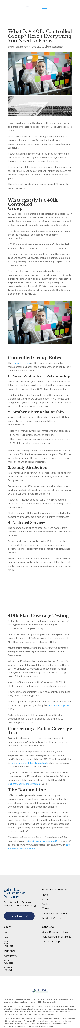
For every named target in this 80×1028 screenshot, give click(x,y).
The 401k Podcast (8, 943)
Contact (46, 904)
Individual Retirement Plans (56, 937)
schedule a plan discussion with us (42, 841)
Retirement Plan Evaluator (56, 913)
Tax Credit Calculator (53, 918)
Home (45, 895)
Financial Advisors (8, 962)
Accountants (11, 956)
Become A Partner (9, 968)
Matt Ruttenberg (20, 46)
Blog (6, 932)
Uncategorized (55, 46)
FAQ (6, 937)
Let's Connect (19, 916)
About (45, 899)
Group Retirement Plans (55, 932)
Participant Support (52, 941)
